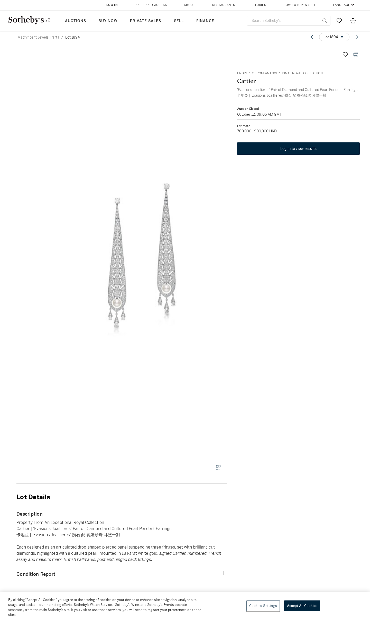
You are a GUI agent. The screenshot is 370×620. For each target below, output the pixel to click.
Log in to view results (298, 148)
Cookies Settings (263, 606)
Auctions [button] (75, 21)
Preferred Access (151, 5)
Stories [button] (259, 5)
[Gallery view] (219, 467)
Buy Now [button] (107, 21)
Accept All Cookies (302, 606)
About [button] (189, 5)
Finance (205, 21)
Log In (112, 5)
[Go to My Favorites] (339, 20)
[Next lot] (356, 37)
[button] (141, 253)
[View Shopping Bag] (353, 20)
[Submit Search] (324, 21)
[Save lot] (345, 54)
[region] (185, 606)
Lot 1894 (72, 37)
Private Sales (145, 21)
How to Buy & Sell (299, 5)
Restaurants (223, 5)
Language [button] (341, 5)
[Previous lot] (312, 37)
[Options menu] (334, 37)
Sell (179, 21)
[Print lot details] (355, 54)
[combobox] (288, 21)
